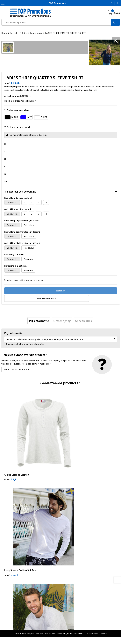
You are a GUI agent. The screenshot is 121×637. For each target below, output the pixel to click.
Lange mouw (36, 33)
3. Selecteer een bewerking (20, 191)
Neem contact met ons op (16, 369)
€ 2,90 (11, 526)
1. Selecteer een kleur (17, 110)
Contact (66, 579)
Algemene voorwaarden (12, 623)
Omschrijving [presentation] (62, 321)
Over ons (66, 575)
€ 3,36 (70, 526)
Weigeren (104, 633)
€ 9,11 (11, 455)
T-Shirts (23, 33)
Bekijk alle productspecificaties (20, 100)
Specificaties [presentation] (83, 321)
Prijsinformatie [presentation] (39, 321)
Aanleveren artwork (71, 628)
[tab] (38, 320)
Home (4, 33)
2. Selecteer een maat (17, 127)
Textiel (13, 33)
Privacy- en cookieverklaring (14, 628)
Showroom (67, 623)
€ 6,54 (70, 455)
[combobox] (56, 22)
